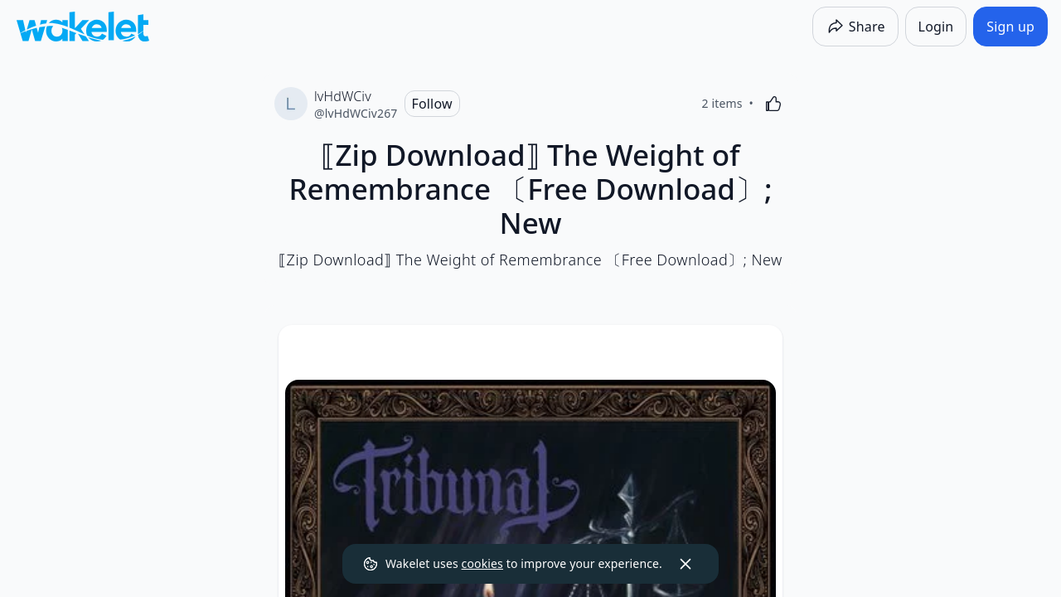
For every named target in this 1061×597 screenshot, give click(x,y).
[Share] (855, 26)
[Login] (936, 26)
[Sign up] (1010, 26)
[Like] (773, 103)
